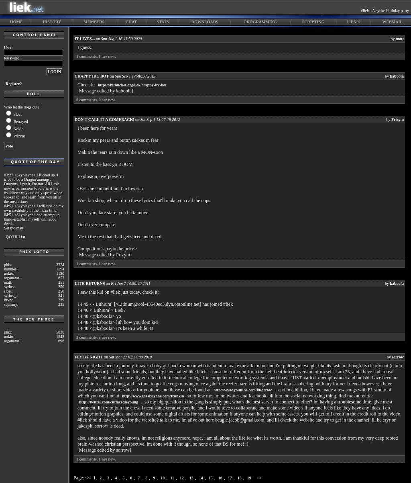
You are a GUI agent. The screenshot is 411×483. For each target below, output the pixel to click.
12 (182, 478)
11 (172, 478)
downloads (204, 22)
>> (259, 478)
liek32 (353, 22)
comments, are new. (96, 56)
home (16, 22)
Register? (14, 84)
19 (249, 478)
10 (163, 478)
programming (260, 22)
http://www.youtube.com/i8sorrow (243, 390)
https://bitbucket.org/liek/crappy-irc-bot (132, 85)
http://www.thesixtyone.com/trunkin (153, 396)
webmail (392, 22)
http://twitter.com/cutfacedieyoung (108, 402)
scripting (313, 22)
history (52, 22)
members (93, 22)
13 (191, 478)
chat (131, 22)
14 (201, 478)
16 (220, 478)
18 (240, 478)
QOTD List (15, 237)
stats (163, 22)
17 (230, 478)
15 (211, 478)
